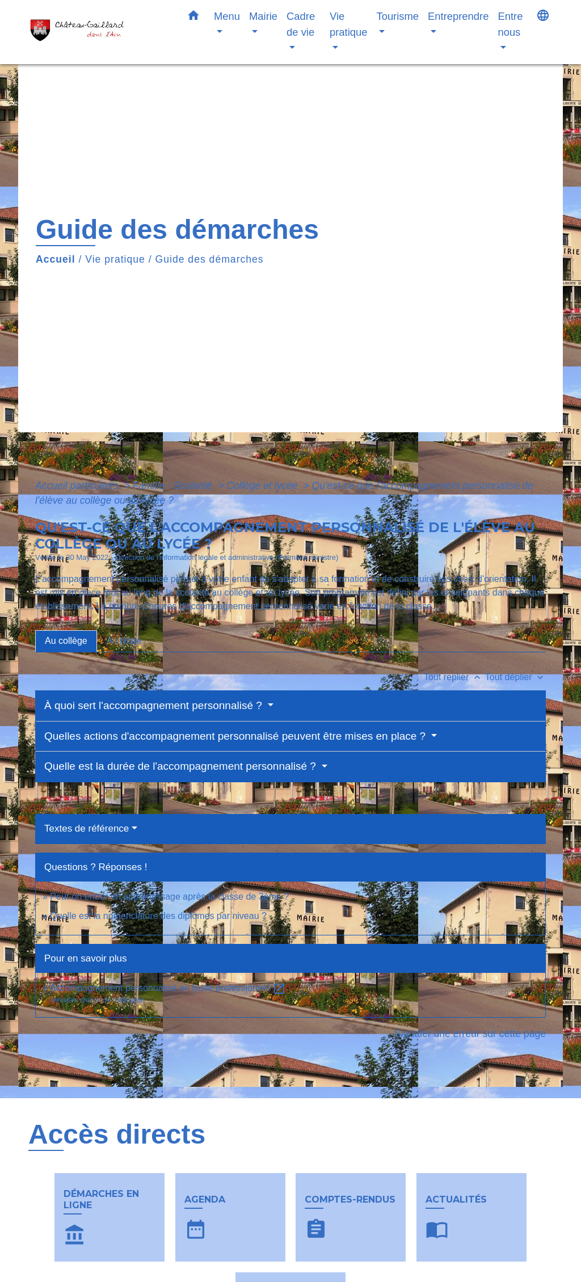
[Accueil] (98, 32)
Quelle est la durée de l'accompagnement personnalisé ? (181, 766)
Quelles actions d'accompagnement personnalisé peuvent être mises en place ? (236, 736)
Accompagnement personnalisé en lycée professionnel (167, 988)
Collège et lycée (263, 485)
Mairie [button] (263, 16)
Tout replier (454, 677)
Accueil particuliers (78, 485)
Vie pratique (115, 259)
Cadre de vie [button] (301, 24)
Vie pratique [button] (348, 24)
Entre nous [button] (510, 24)
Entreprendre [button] (458, 16)
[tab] (66, 641)
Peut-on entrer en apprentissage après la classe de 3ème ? (169, 896)
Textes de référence (86, 828)
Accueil (55, 259)
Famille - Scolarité (174, 485)
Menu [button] (227, 16)
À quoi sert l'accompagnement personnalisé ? (154, 705)
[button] (193, 17)
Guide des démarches (209, 259)
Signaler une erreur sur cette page (470, 1033)
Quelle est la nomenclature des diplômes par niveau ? (158, 916)
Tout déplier (515, 677)
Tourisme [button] (397, 16)
